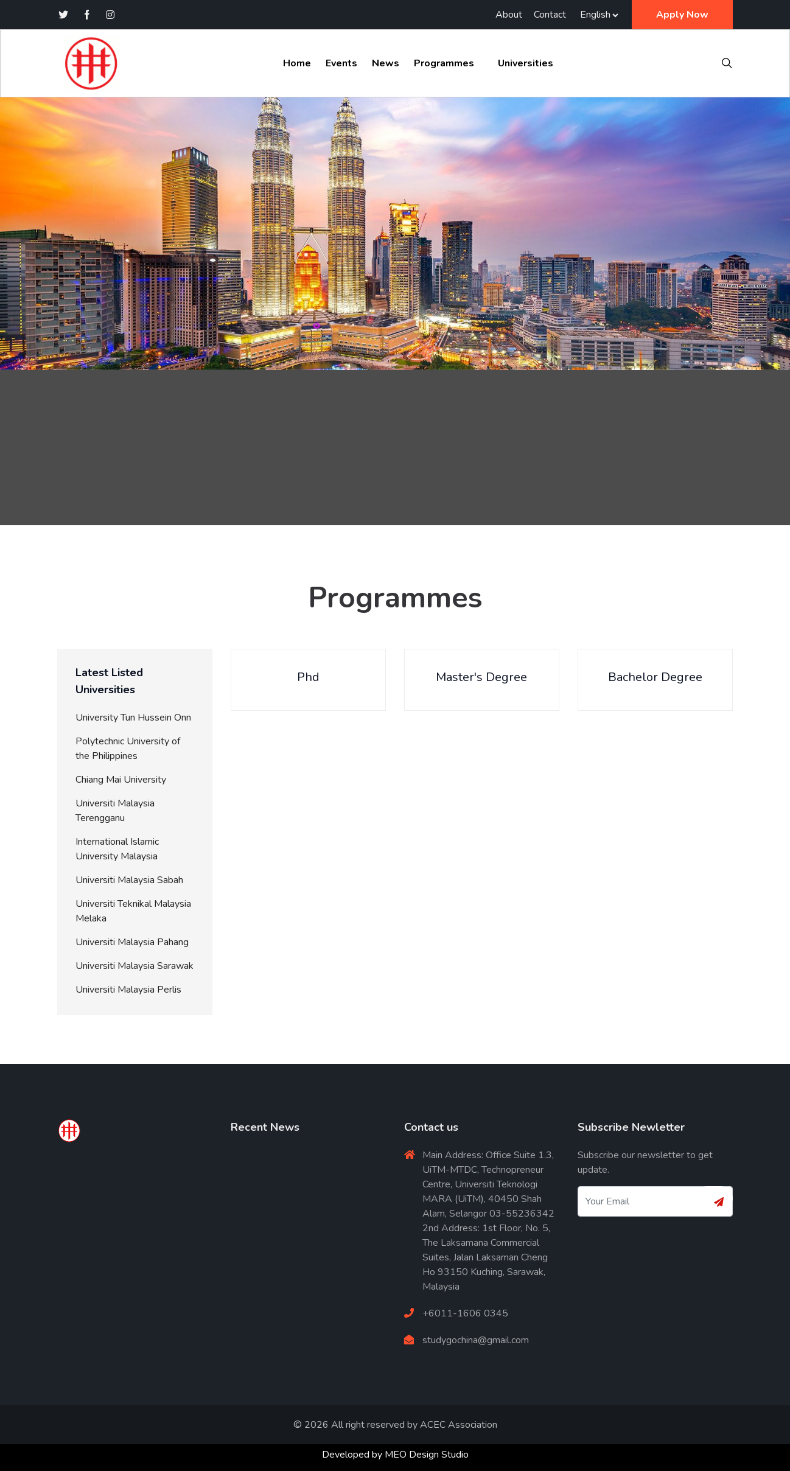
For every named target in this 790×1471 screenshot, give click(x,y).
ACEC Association (458, 1424)
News (385, 63)
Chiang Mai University (120, 779)
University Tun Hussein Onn (133, 717)
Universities (525, 63)
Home (297, 63)
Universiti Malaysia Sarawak (134, 966)
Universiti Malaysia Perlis (128, 989)
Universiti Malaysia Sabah (129, 880)
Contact (550, 14)
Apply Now (682, 14)
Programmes (444, 63)
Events (341, 63)
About (508, 14)
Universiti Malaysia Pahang (132, 942)
